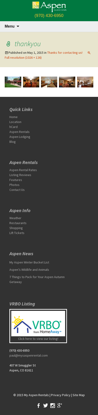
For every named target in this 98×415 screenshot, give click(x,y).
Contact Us (17, 190)
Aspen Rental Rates (23, 170)
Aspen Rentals (19, 132)
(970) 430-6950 (49, 15)
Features (15, 180)
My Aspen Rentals (36, 395)
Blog (12, 142)
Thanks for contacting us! (64, 52)
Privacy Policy (61, 395)
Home (13, 117)
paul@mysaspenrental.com (28, 355)
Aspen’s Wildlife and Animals (29, 269)
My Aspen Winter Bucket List (29, 262)
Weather (15, 218)
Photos (14, 185)
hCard (13, 127)
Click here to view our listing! (38, 339)
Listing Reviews (20, 175)
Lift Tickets (16, 233)
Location (15, 122)
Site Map (79, 395)
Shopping (16, 228)
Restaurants (18, 223)
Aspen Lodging (19, 137)
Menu (10, 26)
